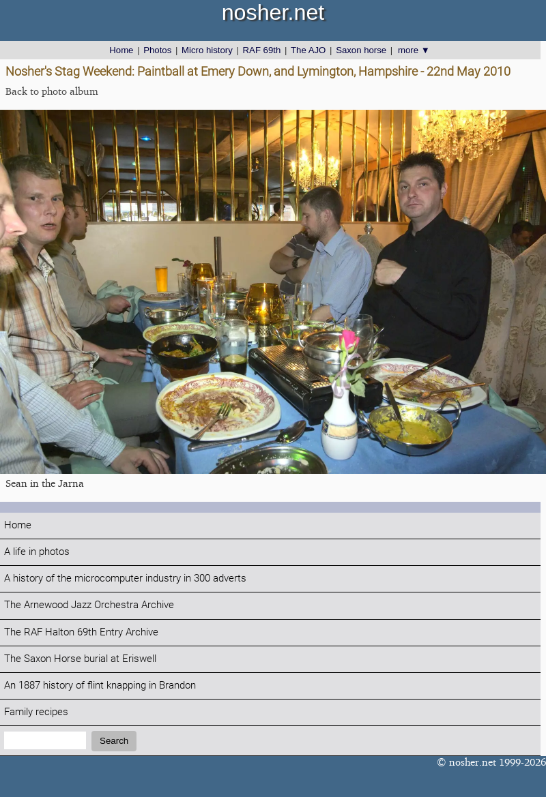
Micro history (207, 50)
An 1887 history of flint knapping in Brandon (100, 685)
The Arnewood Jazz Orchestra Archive (89, 605)
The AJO (308, 50)
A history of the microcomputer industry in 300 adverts (125, 578)
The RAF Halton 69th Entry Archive (81, 632)
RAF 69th (262, 50)
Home (121, 50)
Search (114, 741)
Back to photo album (51, 91)
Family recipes (36, 712)
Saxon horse (361, 50)
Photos (157, 50)
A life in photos (37, 552)
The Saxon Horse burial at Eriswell (80, 659)
